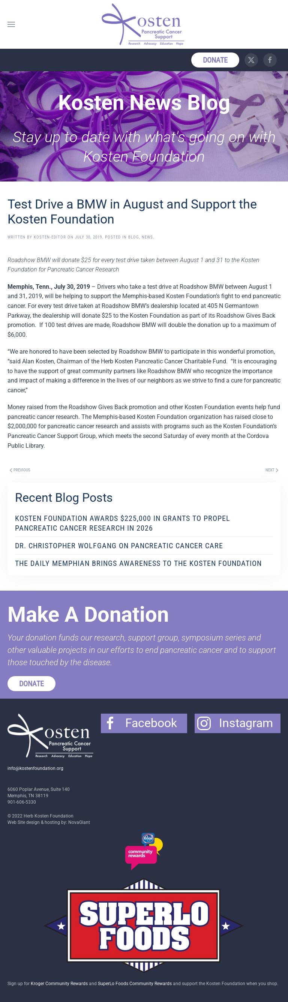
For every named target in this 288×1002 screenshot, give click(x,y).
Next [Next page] (272, 470)
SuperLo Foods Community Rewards (135, 983)
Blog (133, 237)
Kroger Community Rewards (59, 983)
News (147, 237)
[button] (11, 24)
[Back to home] (144, 24)
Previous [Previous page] (20, 470)
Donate (215, 60)
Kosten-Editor (50, 237)
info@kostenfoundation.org (35, 768)
